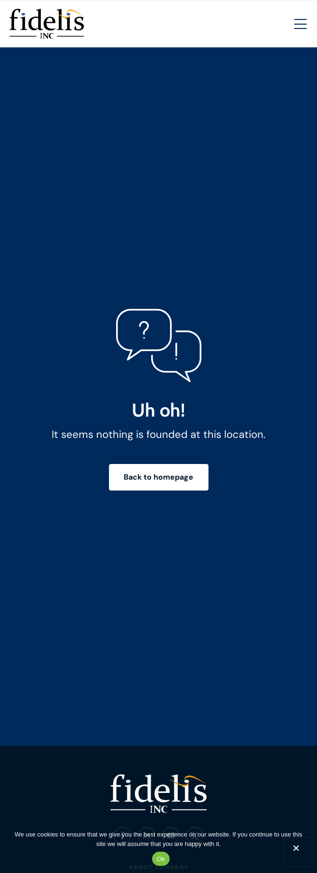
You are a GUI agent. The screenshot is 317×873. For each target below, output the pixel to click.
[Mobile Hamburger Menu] (300, 25)
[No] (295, 850)
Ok (161, 859)
